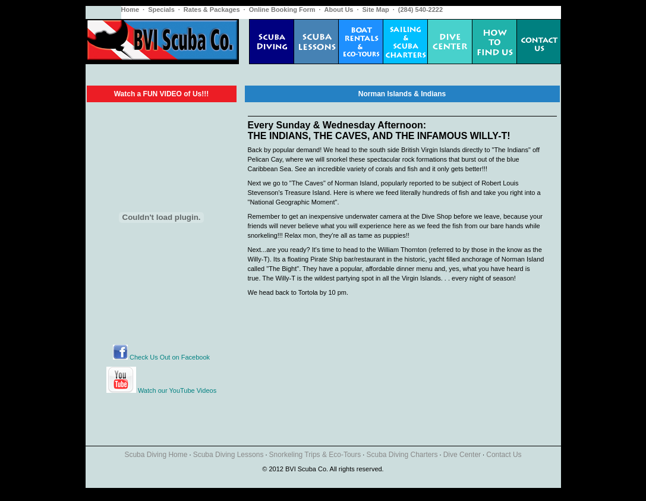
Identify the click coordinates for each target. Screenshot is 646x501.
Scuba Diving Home (155, 454)
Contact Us (503, 454)
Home (130, 9)
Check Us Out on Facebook (161, 357)
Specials (161, 9)
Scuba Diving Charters (401, 454)
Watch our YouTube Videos (177, 390)
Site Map (376, 9)
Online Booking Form (282, 9)
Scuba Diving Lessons (228, 454)
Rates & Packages (212, 9)
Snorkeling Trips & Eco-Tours (315, 454)
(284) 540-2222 (420, 9)
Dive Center (462, 454)
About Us (339, 9)
